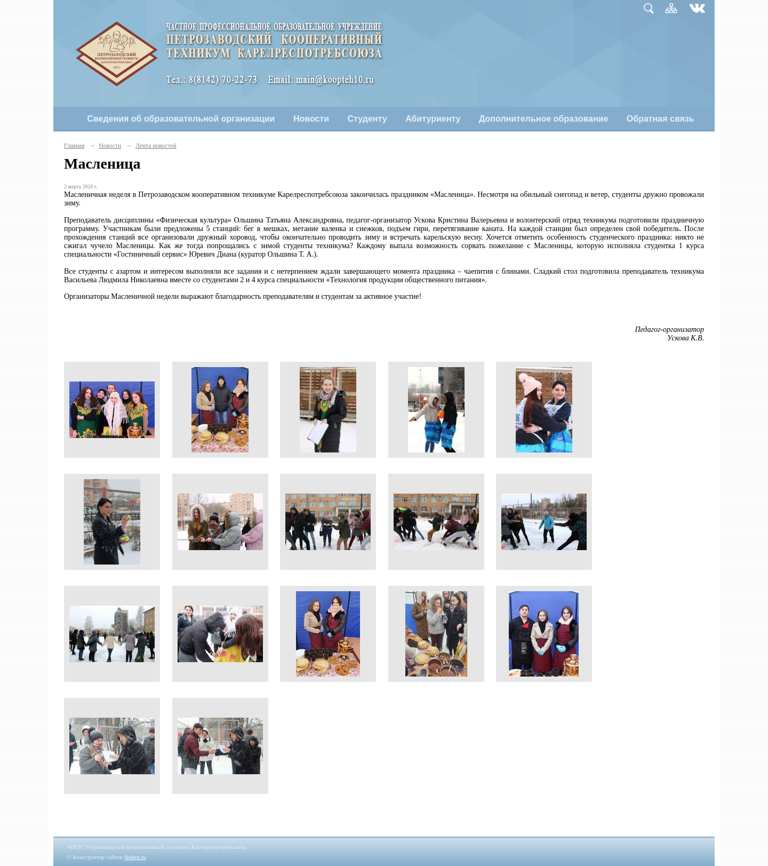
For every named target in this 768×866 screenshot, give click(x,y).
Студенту (367, 118)
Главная (74, 145)
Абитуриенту (432, 118)
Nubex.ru (135, 857)
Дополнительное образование (543, 118)
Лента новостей (155, 145)
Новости (311, 118)
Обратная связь (660, 118)
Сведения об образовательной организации (181, 118)
